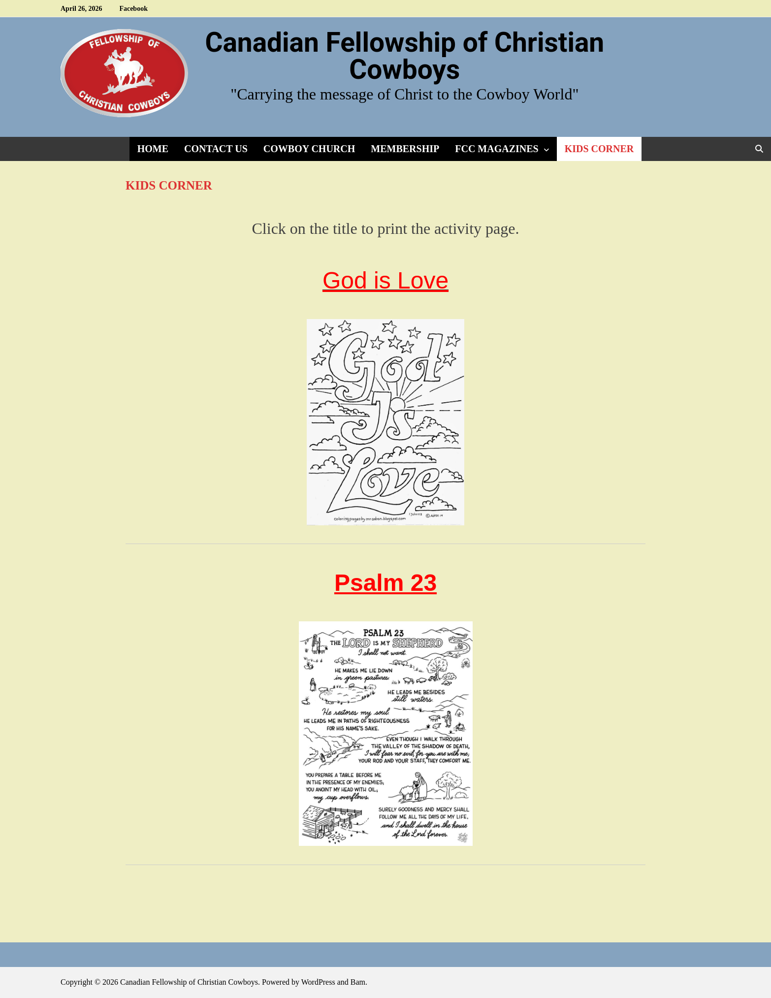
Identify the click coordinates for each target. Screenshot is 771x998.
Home (152, 148)
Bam (358, 982)
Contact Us (216, 148)
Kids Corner (599, 148)
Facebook (133, 8)
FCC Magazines (496, 148)
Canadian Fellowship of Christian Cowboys (404, 56)
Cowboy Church (309, 148)
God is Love (385, 280)
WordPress (318, 982)
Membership (405, 148)
